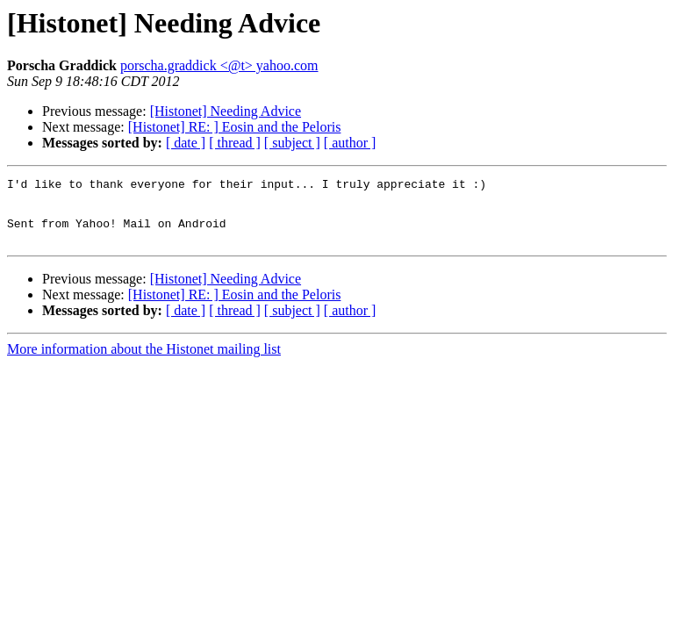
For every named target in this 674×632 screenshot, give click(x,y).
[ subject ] (292, 142)
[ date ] (185, 142)
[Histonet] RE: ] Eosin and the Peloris (234, 126)
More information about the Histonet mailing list (144, 362)
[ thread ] (235, 142)
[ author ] (350, 142)
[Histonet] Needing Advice (225, 111)
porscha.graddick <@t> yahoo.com (219, 65)
